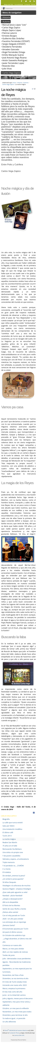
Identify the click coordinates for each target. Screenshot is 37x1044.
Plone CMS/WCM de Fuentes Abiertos (15, 1030)
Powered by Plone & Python (18, 1040)
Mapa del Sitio (8, 4)
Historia (19, 82)
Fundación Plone (14, 1033)
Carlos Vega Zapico (8, 84)
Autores (25, 82)
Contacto (27, 4)
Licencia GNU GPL (19, 1035)
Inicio (14, 82)
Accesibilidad (18, 4)
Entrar (33, 4)
